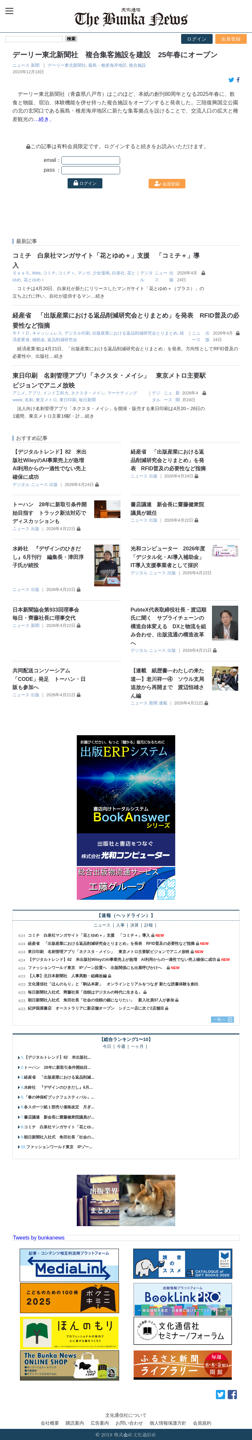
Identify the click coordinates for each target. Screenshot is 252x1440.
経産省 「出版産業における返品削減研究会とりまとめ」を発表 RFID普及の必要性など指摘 (168, 460)
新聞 (35, 65)
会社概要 (50, 1423)
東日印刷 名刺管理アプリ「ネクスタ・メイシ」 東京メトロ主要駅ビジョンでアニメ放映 (108, 951)
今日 (107, 1047)
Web (36, 272)
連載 (163, 703)
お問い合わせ (129, 1423)
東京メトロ (46, 399)
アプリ (34, 392)
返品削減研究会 (62, 339)
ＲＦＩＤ (21, 333)
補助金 (38, 339)
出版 (53, 484)
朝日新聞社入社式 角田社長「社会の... (59, 1137)
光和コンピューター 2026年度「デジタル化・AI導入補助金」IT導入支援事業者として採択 (168, 557)
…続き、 (43, 119)
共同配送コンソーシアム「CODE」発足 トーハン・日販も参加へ (48, 679)
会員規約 (202, 1423)
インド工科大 (56, 392)
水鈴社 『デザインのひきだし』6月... (58, 1087)
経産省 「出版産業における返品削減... (59, 1077)
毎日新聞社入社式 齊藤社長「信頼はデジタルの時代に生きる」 (85, 992)
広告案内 (100, 1423)
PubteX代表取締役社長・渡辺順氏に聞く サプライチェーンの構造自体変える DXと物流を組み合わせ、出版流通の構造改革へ (168, 626)
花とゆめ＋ (34, 279)
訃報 (148, 925)
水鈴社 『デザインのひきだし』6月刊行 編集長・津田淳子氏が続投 (48, 557)
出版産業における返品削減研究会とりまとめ (135, 333)
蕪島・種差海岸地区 (107, 65)
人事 (120, 925)
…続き (97, 296)
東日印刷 (67, 399)
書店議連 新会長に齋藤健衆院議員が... (59, 1117)
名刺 (29, 399)
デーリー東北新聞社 (67, 65)
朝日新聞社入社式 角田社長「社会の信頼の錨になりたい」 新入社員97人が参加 (101, 1000)
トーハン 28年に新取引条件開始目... (57, 1067)
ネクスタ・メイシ (88, 392)
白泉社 (118, 272)
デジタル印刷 (77, 333)
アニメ (18, 392)
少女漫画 (101, 272)
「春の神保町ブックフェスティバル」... (59, 1097)
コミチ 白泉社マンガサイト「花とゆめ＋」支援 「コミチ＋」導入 (89, 935)
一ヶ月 (137, 1047)
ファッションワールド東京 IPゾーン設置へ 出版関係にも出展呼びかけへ (96, 967)
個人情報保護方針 (168, 1423)
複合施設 (137, 65)
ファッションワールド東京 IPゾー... (59, 1147)
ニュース (21, 65)
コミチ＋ (66, 272)
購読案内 (75, 1423)
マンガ (83, 272)
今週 (121, 1047)
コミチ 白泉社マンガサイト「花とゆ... (59, 1127)
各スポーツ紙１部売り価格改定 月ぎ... (59, 1107)
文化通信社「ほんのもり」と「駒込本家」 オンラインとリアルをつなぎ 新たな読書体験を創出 (113, 984)
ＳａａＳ (21, 272)
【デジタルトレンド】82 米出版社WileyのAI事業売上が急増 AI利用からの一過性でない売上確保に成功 (122, 959)
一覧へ (219, 1019)
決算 (134, 925)
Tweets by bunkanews (38, 1237)
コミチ (49, 272)
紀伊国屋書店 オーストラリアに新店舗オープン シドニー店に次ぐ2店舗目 (96, 1008)
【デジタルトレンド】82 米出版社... (57, 1057)
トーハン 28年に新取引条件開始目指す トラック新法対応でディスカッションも (49, 513)
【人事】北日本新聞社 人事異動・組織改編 (67, 976)
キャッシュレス (47, 333)
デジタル (21, 484)
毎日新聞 (87, 399)
